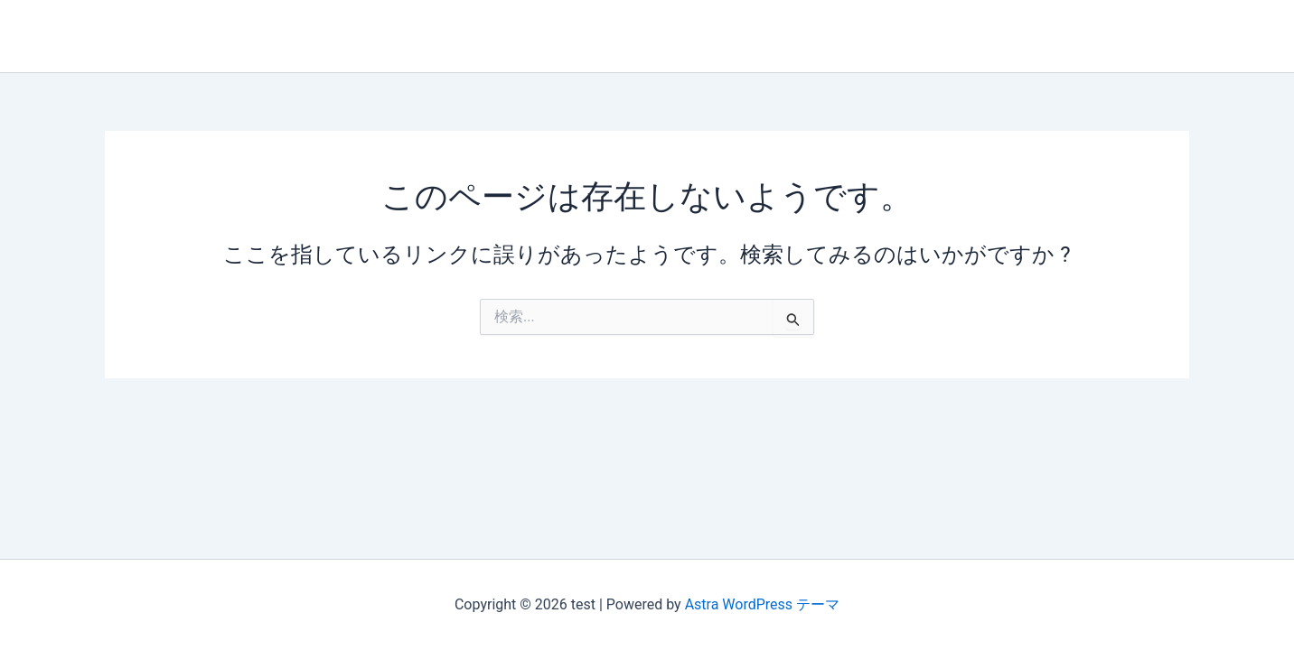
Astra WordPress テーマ (762, 604)
